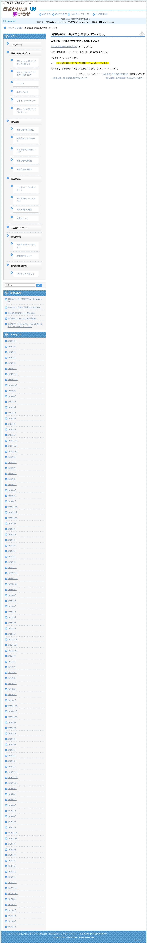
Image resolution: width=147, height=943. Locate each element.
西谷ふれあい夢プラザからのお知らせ (26, 62)
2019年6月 (12, 805)
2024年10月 (13, 451)
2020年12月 (13, 706)
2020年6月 (12, 739)
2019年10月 (13, 783)
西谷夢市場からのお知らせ (26, 246)
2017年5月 (12, 921)
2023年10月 (13, 518)
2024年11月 (13, 446)
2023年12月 (13, 507)
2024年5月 (12, 479)
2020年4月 (12, 750)
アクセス (20, 83)
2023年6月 (12, 540)
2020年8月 (12, 728)
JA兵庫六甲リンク (24, 256)
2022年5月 (12, 612)
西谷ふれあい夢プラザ (20, 53)
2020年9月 (12, 722)
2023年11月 (13, 512)
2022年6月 (12, 606)
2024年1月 (12, 501)
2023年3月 (12, 556)
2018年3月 (12, 871)
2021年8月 (12, 661)
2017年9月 (12, 899)
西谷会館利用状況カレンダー (26, 150)
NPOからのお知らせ (25, 274)
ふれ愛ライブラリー (81, 14)
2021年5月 (12, 678)
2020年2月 (12, 761)
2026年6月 (12, 341)
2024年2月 (12, 496)
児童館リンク (22, 218)
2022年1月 (12, 634)
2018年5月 (12, 866)
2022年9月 (12, 590)
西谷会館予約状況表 (120, 74)
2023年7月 (12, 534)
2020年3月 (12, 755)
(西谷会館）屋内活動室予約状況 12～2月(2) (125, 78)
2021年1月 (12, 700)
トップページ (17, 45)
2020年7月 (12, 733)
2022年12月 (13, 573)
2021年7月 (12, 667)
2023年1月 (12, 567)
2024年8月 (12, 462)
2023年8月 (12, 529)
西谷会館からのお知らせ (26, 139)
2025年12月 (13, 374)
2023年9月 (12, 523)
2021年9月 (12, 656)
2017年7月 (12, 910)
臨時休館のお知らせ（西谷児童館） (23, 318)
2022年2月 (12, 628)
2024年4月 (12, 485)
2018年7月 (12, 855)
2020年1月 (12, 766)
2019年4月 (12, 816)
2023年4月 (12, 551)
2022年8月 (12, 595)
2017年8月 (12, 905)
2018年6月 (12, 860)
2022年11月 (13, 579)
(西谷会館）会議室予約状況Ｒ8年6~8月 (24, 307)
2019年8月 (12, 794)
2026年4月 (12, 352)
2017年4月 (12, 927)
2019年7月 (12, 800)
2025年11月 (13, 380)
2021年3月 (12, 689)
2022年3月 (12, 623)
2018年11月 (13, 833)
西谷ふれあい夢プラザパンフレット (26, 110)
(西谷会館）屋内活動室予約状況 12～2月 (69, 78)
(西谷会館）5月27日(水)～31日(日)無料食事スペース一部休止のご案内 (25, 325)
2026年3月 (12, 357)
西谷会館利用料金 (24, 161)
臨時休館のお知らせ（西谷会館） (22, 313)
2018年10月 (13, 838)
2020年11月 (13, 711)
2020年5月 (12, 744)
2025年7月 (12, 402)
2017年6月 (12, 916)
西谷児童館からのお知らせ (26, 199)
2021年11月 (13, 645)
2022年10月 (13, 584)
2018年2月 (12, 877)
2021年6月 (12, 672)
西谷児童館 (61, 14)
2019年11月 (13, 777)
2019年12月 (13, 772)
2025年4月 (12, 418)
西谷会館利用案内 (24, 169)
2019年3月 (12, 822)
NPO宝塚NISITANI (19, 266)
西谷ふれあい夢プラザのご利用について (26, 73)
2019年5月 (12, 811)
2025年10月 (13, 385)
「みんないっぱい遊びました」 (26, 188)
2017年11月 (13, 888)
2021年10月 (13, 650)
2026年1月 (12, 369)
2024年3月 (12, 490)
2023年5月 (12, 545)
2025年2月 (12, 429)
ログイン (138, 940)
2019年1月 (12, 827)
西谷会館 (46, 14)
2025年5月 (12, 413)
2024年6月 (12, 474)
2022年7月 (12, 601)
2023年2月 (12, 562)
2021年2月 (12, 695)
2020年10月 (13, 717)
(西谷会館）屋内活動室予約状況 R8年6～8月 (25, 300)
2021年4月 (12, 684)
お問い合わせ (22, 92)
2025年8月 (12, 396)
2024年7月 (12, 468)
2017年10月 (13, 894)
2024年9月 (12, 457)
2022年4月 (12, 617)
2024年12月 (13, 440)
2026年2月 (12, 363)
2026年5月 (12, 346)
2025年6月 (12, 407)
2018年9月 (12, 844)
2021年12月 (13, 639)
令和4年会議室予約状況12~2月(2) (65, 47)
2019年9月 (12, 789)
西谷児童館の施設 (24, 210)
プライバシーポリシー (26, 101)
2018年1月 (12, 882)
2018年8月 (12, 849)
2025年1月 (12, 435)
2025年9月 (12, 391)
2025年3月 (12, 424)
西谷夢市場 (101, 14)
